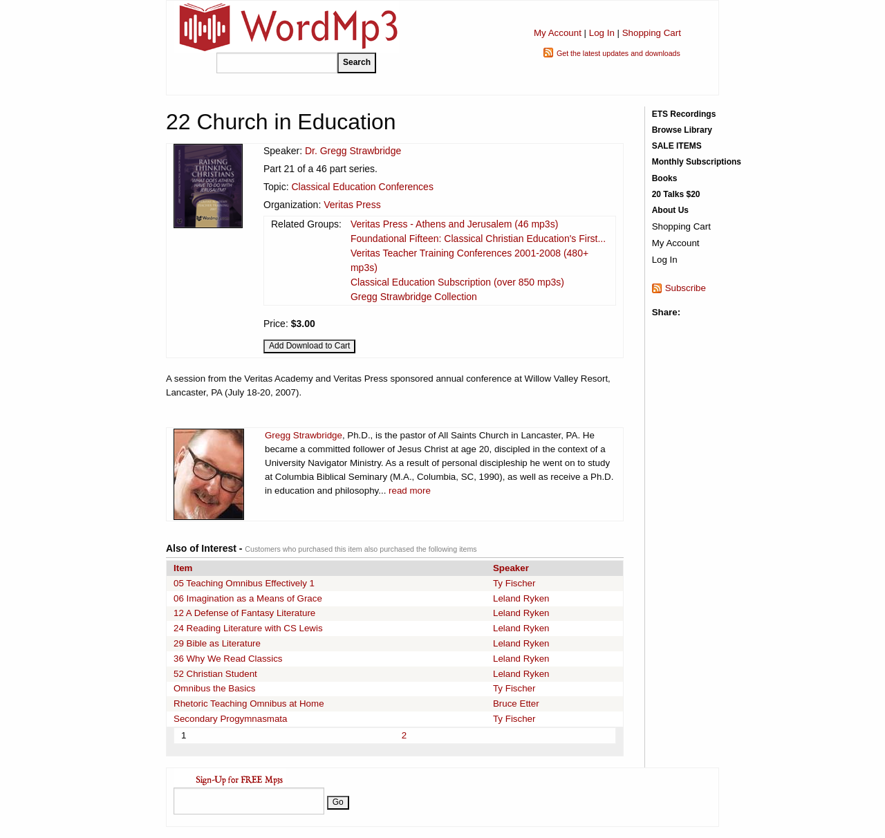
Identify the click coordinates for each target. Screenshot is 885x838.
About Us (670, 210)
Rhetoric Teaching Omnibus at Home (249, 703)
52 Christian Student (215, 674)
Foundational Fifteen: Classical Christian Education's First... (478, 238)
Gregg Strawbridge (303, 435)
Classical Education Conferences (362, 186)
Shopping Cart (651, 33)
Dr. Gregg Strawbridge (353, 150)
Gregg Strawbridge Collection (414, 296)
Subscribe (685, 288)
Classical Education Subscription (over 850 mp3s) (457, 282)
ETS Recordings (684, 114)
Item (183, 568)
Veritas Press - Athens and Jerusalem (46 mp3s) (454, 224)
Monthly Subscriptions (696, 162)
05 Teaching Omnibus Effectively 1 (244, 583)
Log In (602, 33)
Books (665, 178)
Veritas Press (352, 204)
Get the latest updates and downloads (618, 53)
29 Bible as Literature (217, 643)
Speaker (511, 568)
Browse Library (682, 130)
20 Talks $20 (676, 194)
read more (410, 490)
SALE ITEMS (677, 146)
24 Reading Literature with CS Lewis (248, 628)
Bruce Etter (516, 703)
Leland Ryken (521, 598)
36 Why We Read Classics (228, 658)
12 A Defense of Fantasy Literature (244, 613)
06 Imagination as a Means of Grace (248, 598)
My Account (557, 33)
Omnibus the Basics (215, 688)
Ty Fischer (514, 583)
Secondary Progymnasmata (230, 719)
